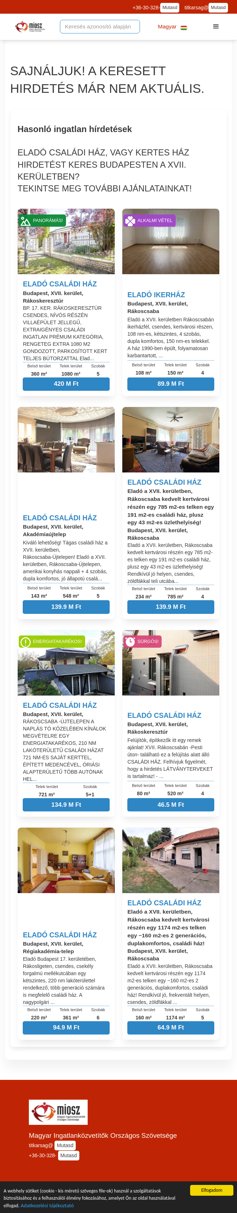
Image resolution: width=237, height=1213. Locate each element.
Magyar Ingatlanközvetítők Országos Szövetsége (103, 1135)
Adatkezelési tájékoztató (47, 1206)
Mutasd (169, 7)
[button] (172, 27)
